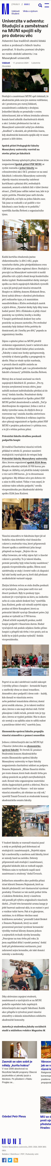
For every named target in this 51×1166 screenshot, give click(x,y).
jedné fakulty (27, 168)
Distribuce (14, 1154)
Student (15, 13)
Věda (30, 11)
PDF (22, 1154)
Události (16, 11)
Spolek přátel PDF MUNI (28, 164)
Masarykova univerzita (17, 1147)
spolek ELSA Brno (36, 462)
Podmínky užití (32, 1154)
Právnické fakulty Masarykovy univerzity (24, 458)
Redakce (5, 1154)
